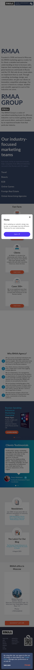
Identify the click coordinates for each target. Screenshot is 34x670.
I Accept (27, 665)
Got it (16, 234)
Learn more (7, 665)
